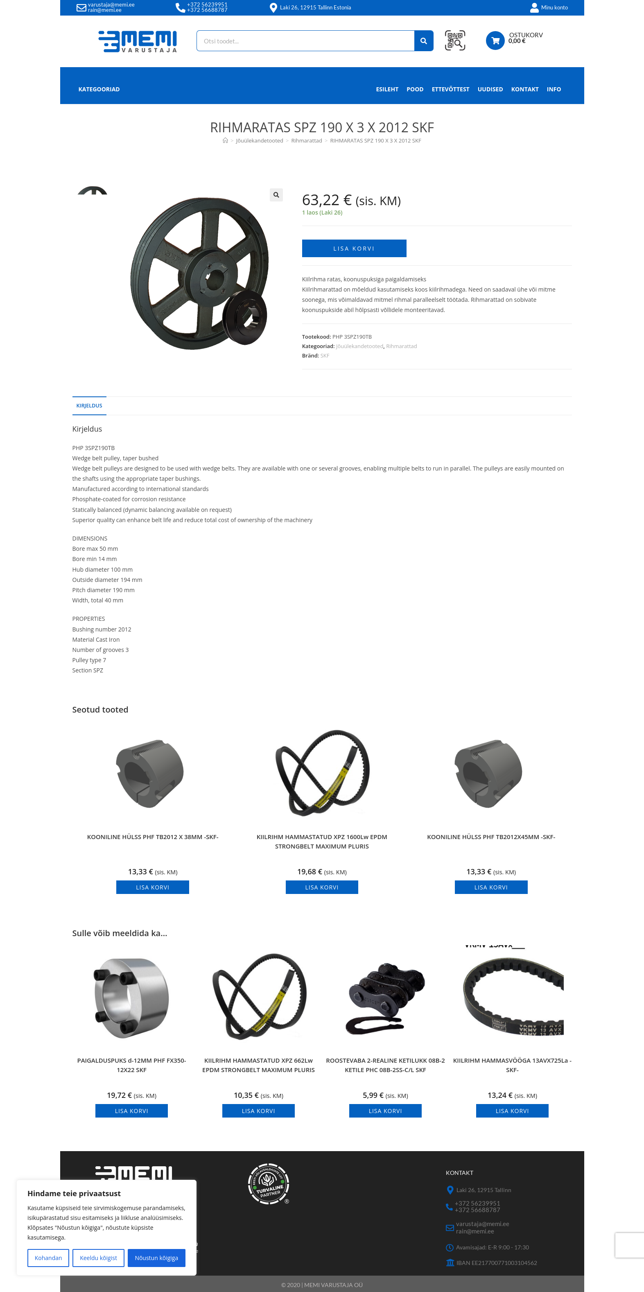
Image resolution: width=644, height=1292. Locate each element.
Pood (415, 89)
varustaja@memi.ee (111, 4)
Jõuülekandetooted (359, 340)
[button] (276, 194)
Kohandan (48, 1258)
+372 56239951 (207, 4)
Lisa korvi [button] (152, 882)
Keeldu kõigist (98, 1258)
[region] (106, 1228)
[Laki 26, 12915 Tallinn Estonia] (273, 8)
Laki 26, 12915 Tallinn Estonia (315, 7)
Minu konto (554, 7)
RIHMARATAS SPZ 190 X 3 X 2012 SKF (375, 140)
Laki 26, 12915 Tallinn (483, 1188)
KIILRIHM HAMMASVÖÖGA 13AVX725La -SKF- (512, 1066)
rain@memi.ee (105, 10)
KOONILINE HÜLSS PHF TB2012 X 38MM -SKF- (153, 839)
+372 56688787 (207, 10)
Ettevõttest (451, 89)
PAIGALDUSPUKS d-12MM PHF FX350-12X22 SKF (131, 1066)
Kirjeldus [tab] (89, 400)
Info (554, 91)
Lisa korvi (354, 243)
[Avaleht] (225, 140)
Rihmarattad (401, 340)
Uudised (490, 89)
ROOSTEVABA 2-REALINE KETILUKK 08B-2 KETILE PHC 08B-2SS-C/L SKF (385, 1069)
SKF (325, 350)
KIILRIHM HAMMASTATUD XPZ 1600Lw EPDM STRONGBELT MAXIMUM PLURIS (322, 839)
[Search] (417, 41)
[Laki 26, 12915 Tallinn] (450, 1189)
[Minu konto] (535, 8)
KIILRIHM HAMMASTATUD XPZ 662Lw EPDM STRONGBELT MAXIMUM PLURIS (258, 1069)
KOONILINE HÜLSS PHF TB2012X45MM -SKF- (491, 839)
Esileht (387, 89)
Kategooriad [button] (99, 89)
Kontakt (525, 89)
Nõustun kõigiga (156, 1258)
